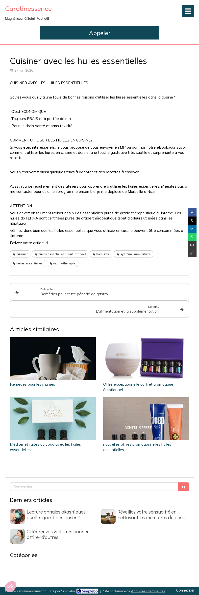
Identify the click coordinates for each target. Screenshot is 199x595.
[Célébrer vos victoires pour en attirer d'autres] (17, 536)
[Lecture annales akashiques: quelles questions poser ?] (17, 516)
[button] (10, 587)
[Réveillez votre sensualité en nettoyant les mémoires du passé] (108, 516)
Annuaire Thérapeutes (148, 591)
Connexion (185, 590)
